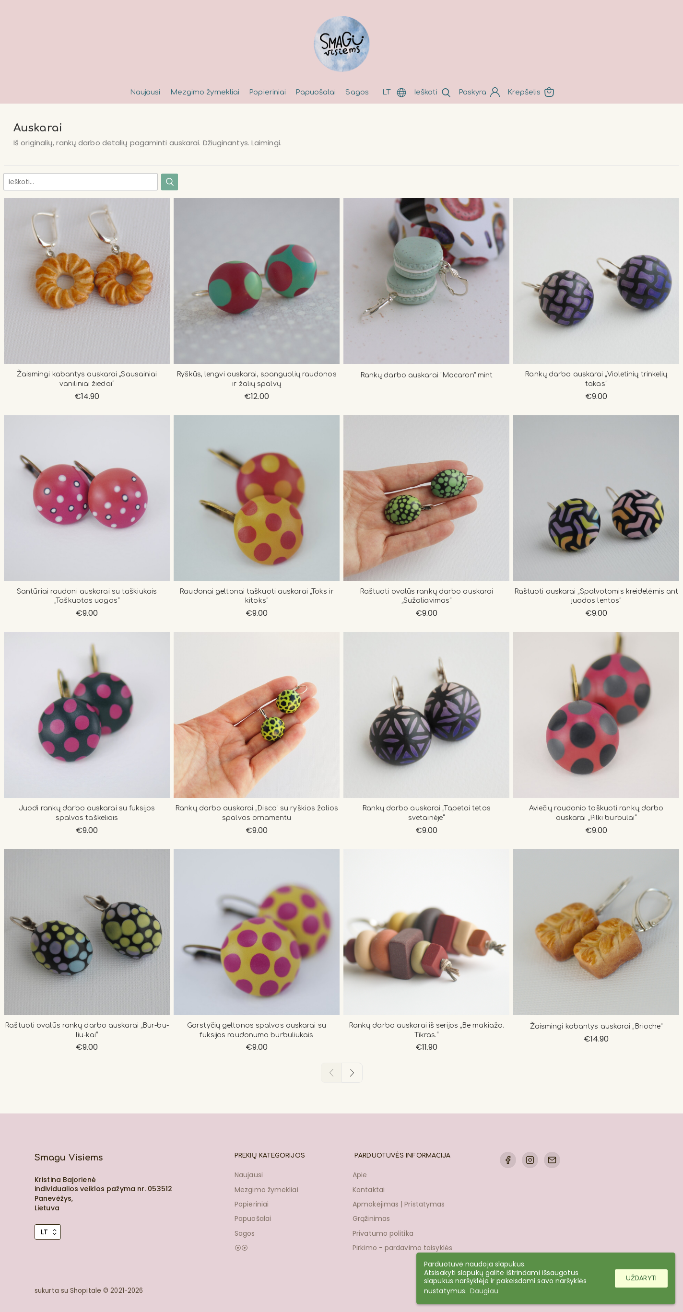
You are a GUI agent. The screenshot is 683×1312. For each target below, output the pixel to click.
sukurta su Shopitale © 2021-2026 (89, 1291)
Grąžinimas (371, 1218)
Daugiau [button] (484, 1291)
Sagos (357, 92)
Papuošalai (315, 92)
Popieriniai (267, 92)
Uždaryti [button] (641, 1278)
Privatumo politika (383, 1233)
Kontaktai (369, 1190)
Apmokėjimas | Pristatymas (399, 1204)
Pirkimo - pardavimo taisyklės (402, 1248)
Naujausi (145, 92)
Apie (360, 1175)
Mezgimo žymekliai (205, 92)
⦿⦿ (241, 1248)
